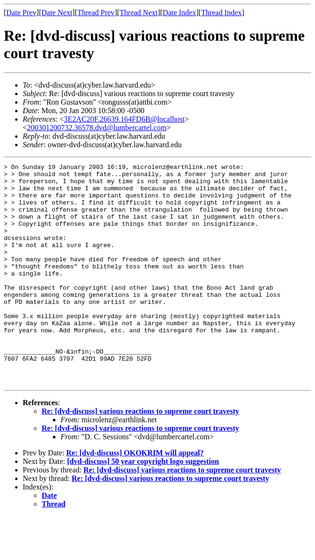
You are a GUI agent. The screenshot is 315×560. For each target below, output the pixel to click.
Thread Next (139, 13)
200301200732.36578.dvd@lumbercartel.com (96, 128)
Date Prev (21, 13)
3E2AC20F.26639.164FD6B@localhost (124, 119)
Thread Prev (95, 13)
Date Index (179, 13)
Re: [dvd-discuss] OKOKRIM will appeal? (135, 497)
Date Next (57, 13)
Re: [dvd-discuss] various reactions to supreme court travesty (140, 455)
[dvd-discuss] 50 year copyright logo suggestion (143, 505)
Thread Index (221, 13)
